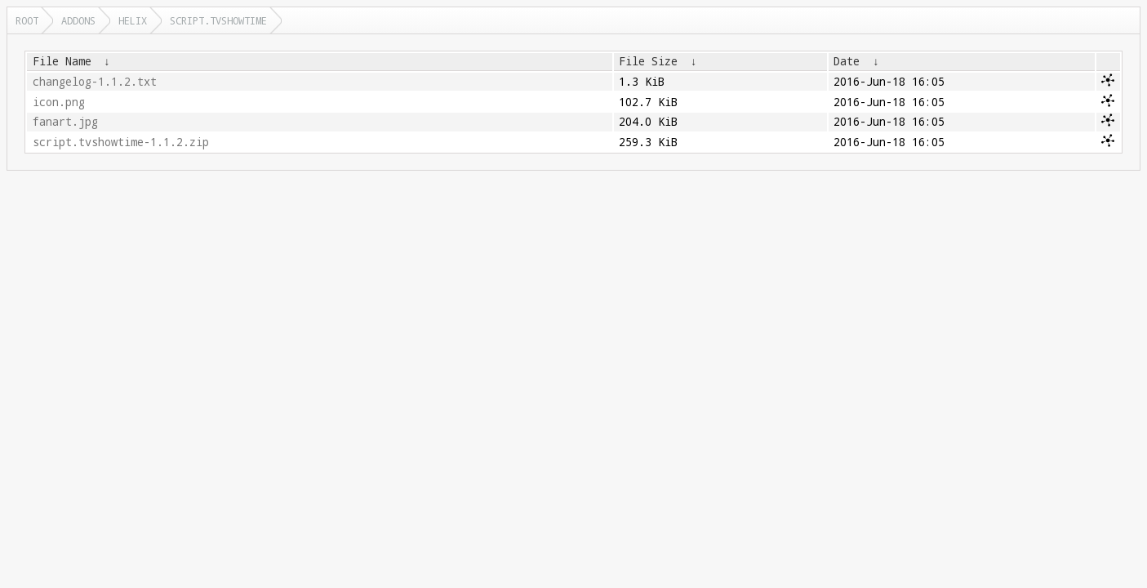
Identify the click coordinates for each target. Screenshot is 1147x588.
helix (132, 20)
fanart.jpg (65, 121)
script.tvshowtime (218, 20)
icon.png (59, 102)
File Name (62, 61)
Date (847, 61)
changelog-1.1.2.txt (95, 81)
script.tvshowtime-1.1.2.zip (121, 142)
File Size (648, 61)
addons (78, 20)
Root (27, 20)
